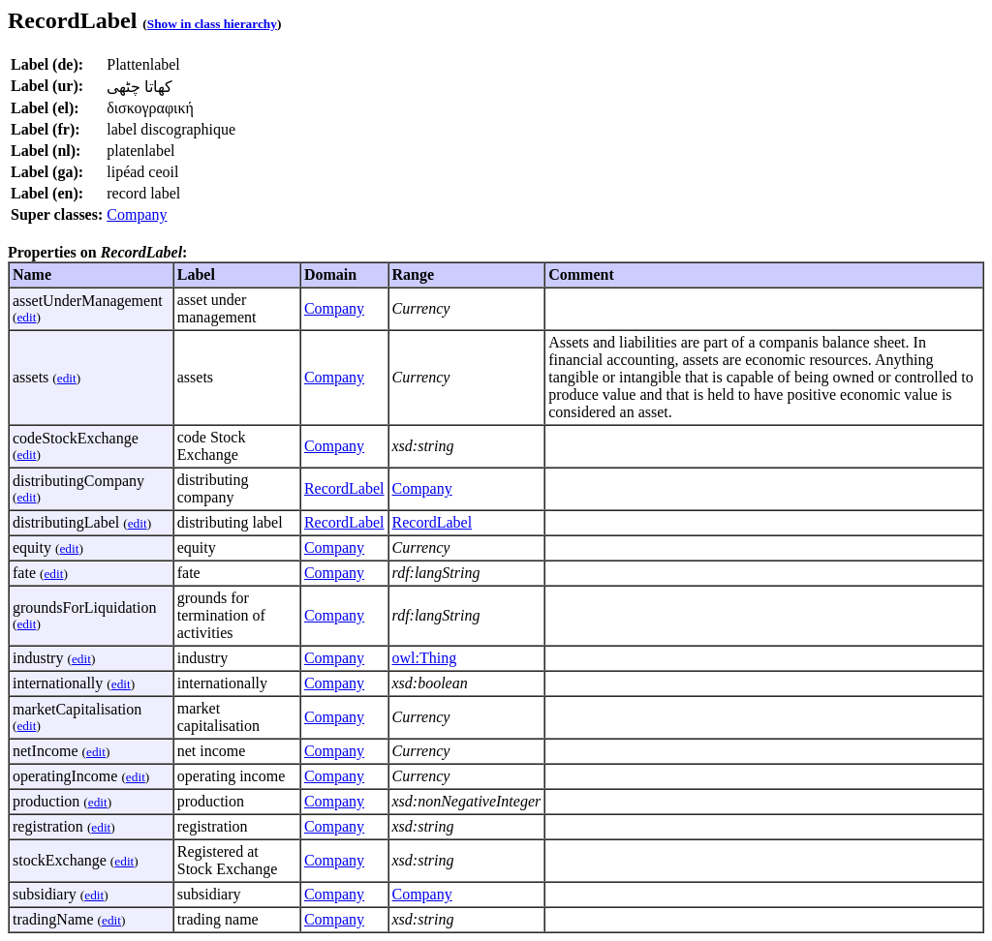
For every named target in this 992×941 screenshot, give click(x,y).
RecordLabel (344, 488)
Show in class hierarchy (212, 23)
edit (26, 317)
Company (137, 214)
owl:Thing (424, 658)
